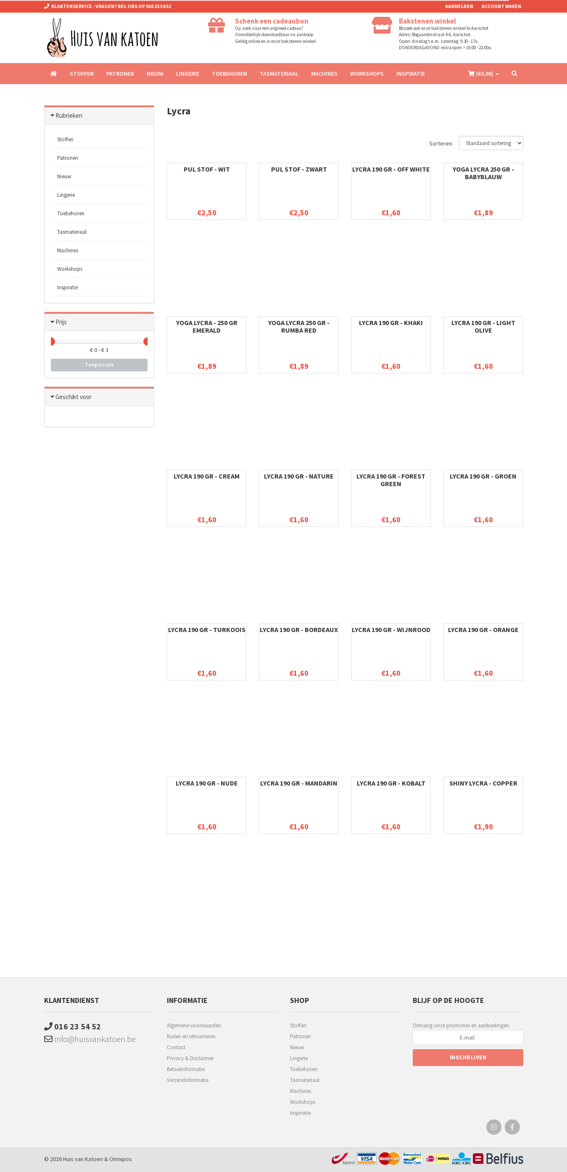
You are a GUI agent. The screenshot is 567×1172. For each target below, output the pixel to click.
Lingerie (187, 73)
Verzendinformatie (187, 1080)
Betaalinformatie (186, 1069)
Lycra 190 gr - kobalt (391, 783)
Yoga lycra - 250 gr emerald (206, 326)
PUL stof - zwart (299, 169)
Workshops (367, 73)
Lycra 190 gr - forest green (390, 480)
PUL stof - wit (207, 169)
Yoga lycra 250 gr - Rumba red (299, 326)
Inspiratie (410, 73)
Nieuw (155, 73)
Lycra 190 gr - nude (207, 783)
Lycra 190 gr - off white (391, 169)
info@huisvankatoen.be (90, 1039)
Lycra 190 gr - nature (299, 476)
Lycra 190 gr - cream (207, 476)
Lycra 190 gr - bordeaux (299, 629)
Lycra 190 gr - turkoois (206, 629)
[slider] (51, 341)
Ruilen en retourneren (191, 1036)
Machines (324, 73)
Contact (176, 1047)
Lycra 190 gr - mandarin (299, 783)
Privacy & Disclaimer (190, 1058)
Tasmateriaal (279, 73)
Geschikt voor (73, 397)
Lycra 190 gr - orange (483, 629)
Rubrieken (68, 115)
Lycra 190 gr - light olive (483, 326)
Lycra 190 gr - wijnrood (391, 629)
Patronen (120, 73)
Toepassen (99, 364)
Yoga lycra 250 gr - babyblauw (483, 173)
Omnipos (120, 1159)
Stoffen (82, 73)
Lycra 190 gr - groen (483, 476)
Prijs (61, 322)
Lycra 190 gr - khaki (391, 322)
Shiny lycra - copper (483, 783)
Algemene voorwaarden (194, 1025)
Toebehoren (229, 73)
